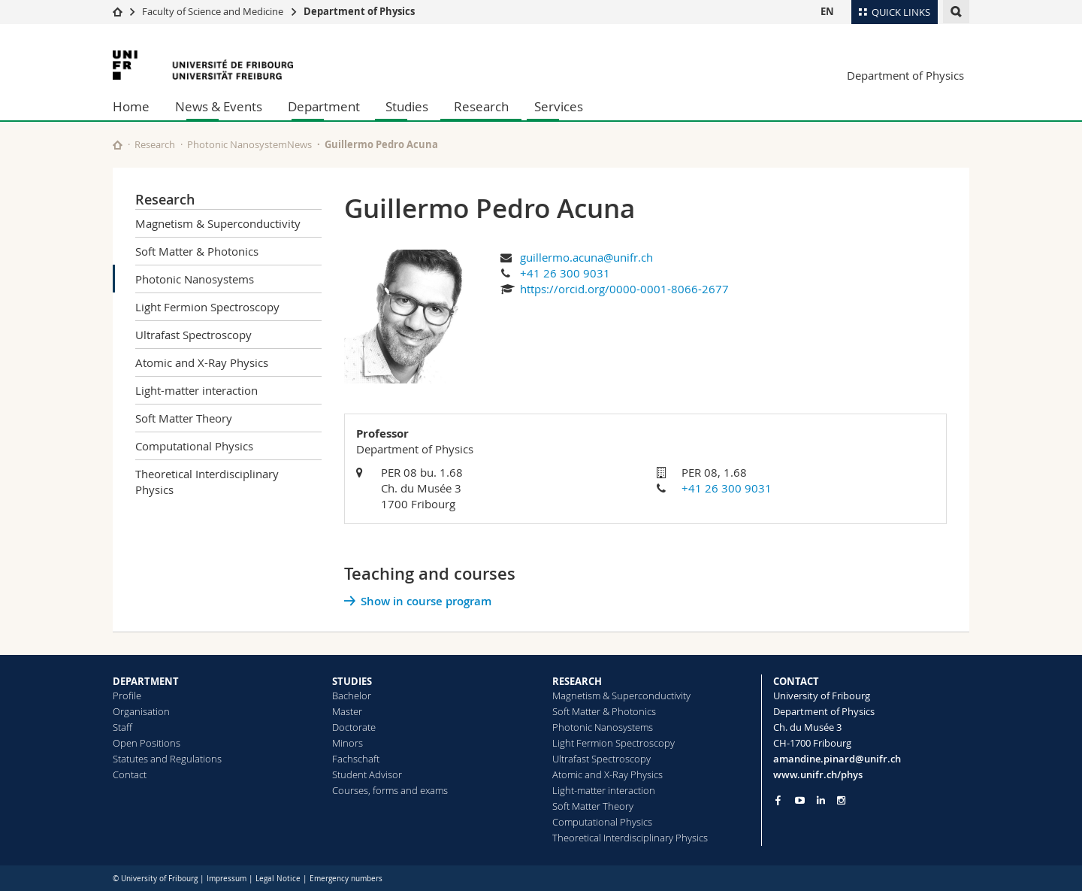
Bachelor (351, 695)
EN (827, 11)
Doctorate (354, 727)
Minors (347, 743)
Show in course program (426, 601)
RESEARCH (577, 681)
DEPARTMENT (146, 681)
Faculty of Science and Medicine (212, 11)
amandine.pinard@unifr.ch (837, 758)
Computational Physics (194, 445)
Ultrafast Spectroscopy (193, 334)
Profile (127, 695)
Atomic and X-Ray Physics (201, 362)
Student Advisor (367, 774)
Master (347, 711)
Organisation (141, 711)
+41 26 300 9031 (565, 272)
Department (324, 106)
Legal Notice (278, 878)
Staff (122, 727)
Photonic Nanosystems (194, 278)
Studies (406, 106)
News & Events (218, 106)
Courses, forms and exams (390, 790)
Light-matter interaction (196, 390)
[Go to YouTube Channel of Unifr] (800, 800)
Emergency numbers (346, 878)
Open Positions (146, 743)
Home (131, 106)
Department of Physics (359, 11)
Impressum (226, 878)
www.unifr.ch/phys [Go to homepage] (818, 774)
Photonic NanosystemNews (249, 144)
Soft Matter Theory (183, 418)
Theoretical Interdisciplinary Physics (207, 481)
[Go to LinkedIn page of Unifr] (821, 800)
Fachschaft (355, 758)
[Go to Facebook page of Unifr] (778, 800)
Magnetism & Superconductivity (218, 223)
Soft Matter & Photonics (196, 251)
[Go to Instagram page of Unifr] (841, 800)
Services (558, 106)
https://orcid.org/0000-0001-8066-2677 (624, 288)
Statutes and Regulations (167, 758)
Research (481, 106)
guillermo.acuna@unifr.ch (586, 257)
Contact (130, 774)
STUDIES (352, 681)
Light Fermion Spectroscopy (207, 306)
